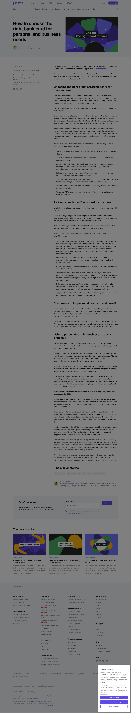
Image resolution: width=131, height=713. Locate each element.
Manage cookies (114, 706)
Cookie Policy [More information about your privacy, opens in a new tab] (103, 694)
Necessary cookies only (114, 702)
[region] (114, 688)
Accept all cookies (114, 697)
